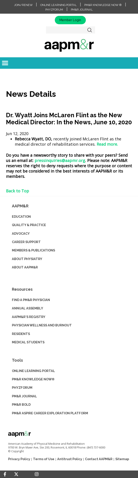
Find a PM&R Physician (31, 300)
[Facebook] (5, 474)
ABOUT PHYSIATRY (27, 259)
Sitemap (122, 459)
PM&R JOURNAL (24, 396)
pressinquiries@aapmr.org (60, 160)
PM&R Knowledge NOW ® (103, 5)
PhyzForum (54, 9)
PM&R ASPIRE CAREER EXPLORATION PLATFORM (50, 413)
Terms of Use (43, 459)
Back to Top (17, 190)
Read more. (107, 144)
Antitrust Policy (69, 459)
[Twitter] (16, 474)
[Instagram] (37, 474)
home (69, 45)
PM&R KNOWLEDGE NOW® (33, 379)
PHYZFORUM (22, 387)
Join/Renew (23, 5)
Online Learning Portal (58, 5)
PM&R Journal (82, 9)
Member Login (70, 20)
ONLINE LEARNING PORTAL (33, 371)
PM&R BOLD (21, 404)
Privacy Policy (19, 459)
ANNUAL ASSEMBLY (27, 308)
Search (89, 29)
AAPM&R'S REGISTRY (28, 317)
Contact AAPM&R (98, 459)
